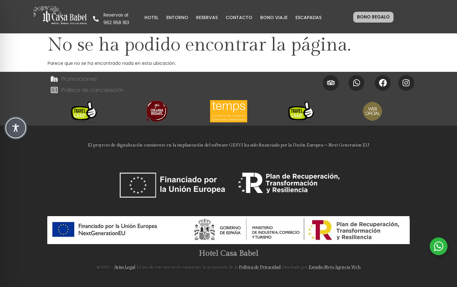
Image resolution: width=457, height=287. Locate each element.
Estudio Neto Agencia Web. (334, 267)
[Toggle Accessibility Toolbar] (16, 128)
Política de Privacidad (260, 267)
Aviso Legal (124, 267)
